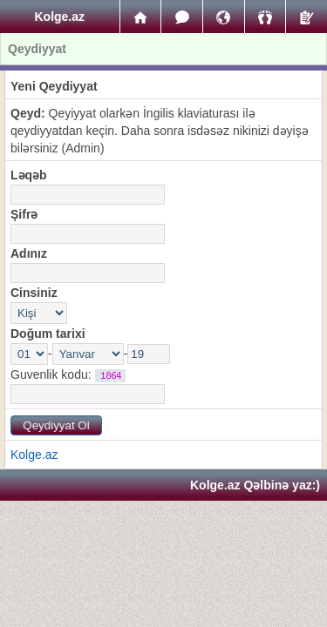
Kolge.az (34, 455)
